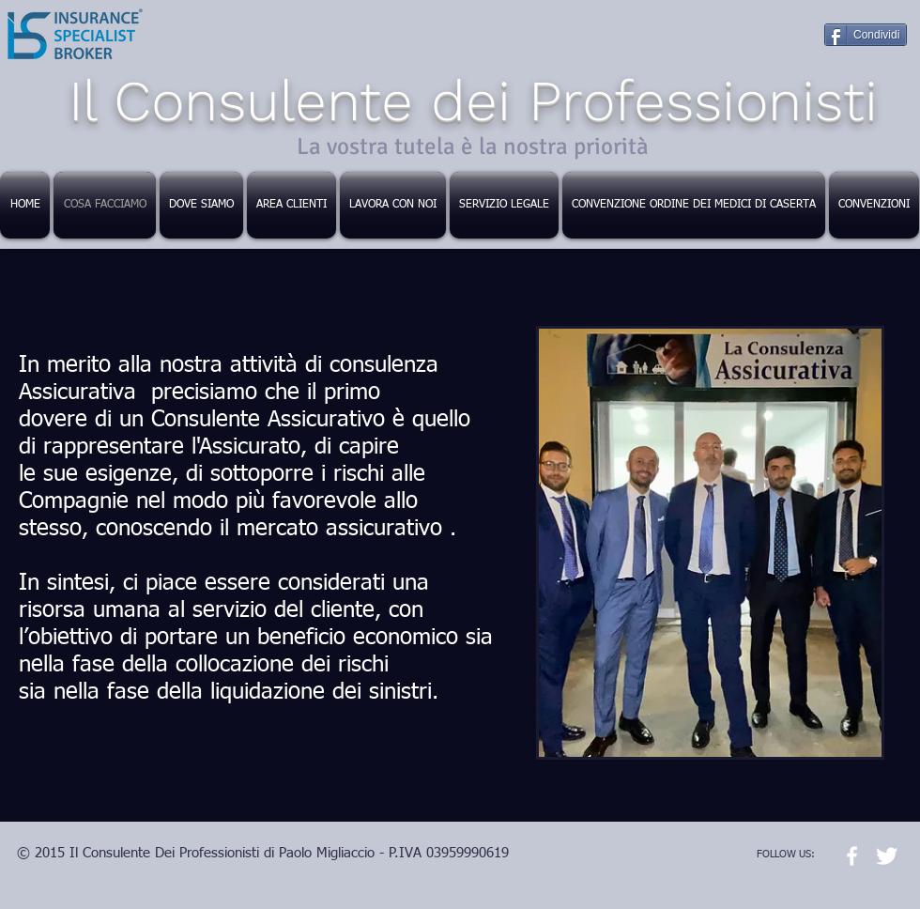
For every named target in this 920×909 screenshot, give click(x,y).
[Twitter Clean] (886, 856)
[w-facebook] (852, 856)
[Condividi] (865, 34)
